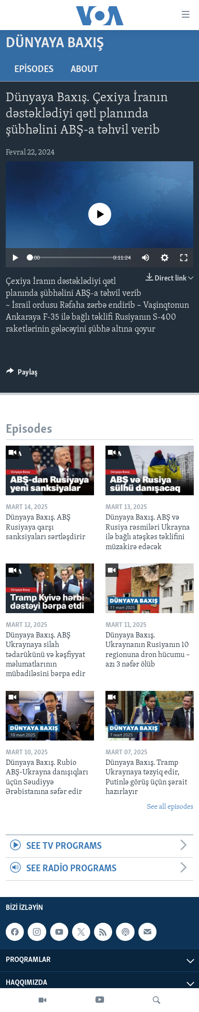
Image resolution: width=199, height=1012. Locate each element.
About (84, 69)
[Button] (22, 374)
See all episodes (170, 807)
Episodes (33, 69)
